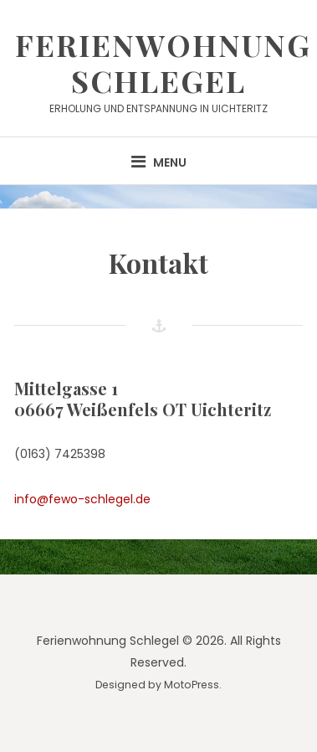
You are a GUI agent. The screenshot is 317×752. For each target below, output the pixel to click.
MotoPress (191, 684)
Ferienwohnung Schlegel (163, 62)
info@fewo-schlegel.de (82, 499)
